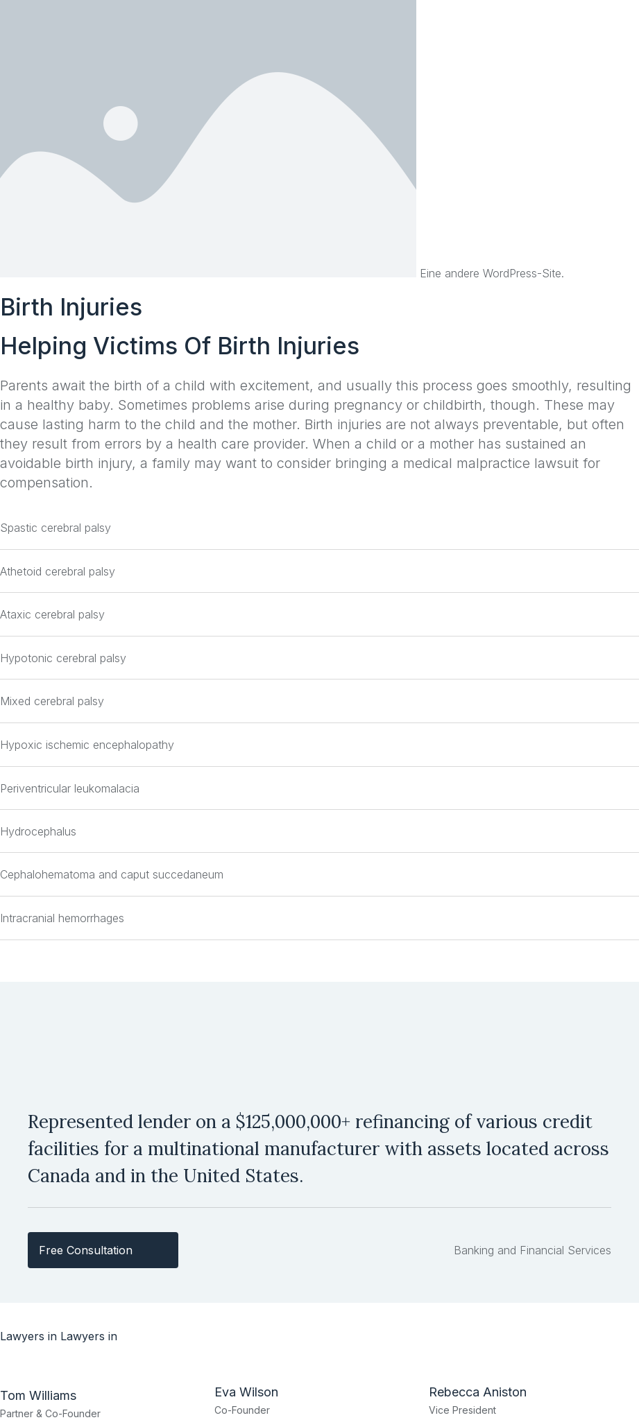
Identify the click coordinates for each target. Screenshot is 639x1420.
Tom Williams (38, 1395)
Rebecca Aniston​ (478, 1392)
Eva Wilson (246, 1392)
